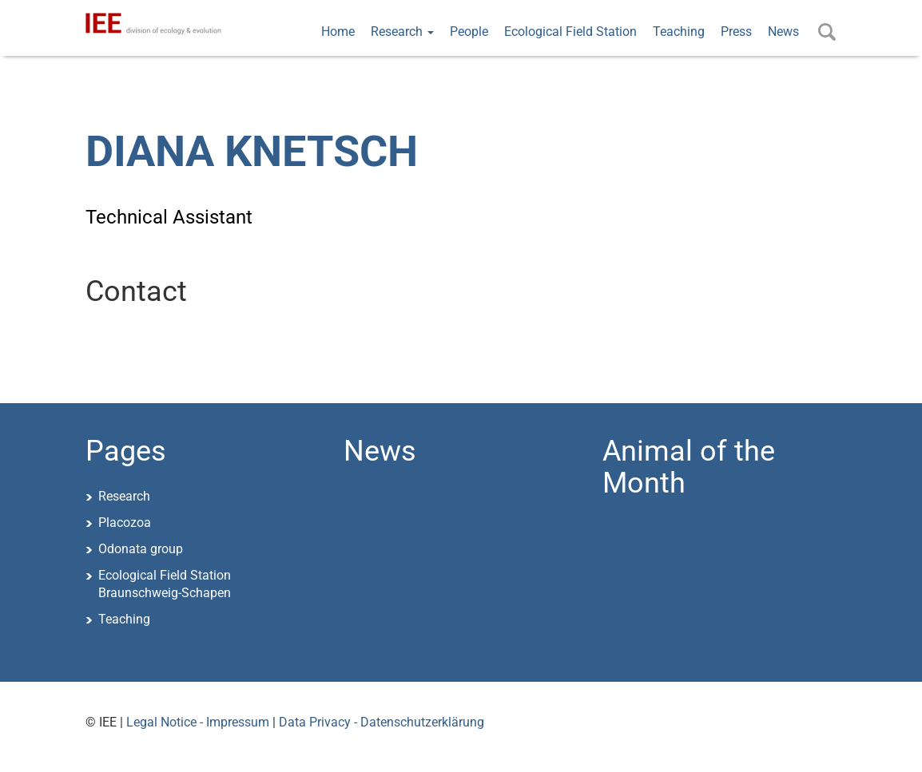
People (469, 31)
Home (338, 31)
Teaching (679, 31)
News (783, 31)
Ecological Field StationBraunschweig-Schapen (164, 584)
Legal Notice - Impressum (197, 722)
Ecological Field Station (570, 31)
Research (402, 31)
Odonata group (140, 548)
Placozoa (124, 522)
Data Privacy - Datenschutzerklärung (381, 722)
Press (736, 31)
